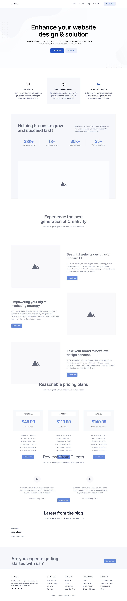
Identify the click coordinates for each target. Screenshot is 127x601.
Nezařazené (14, 528)
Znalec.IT (15, 4)
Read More (72, 300)
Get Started (110, 4)
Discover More (57, 53)
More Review (63, 502)
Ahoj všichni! (16, 532)
